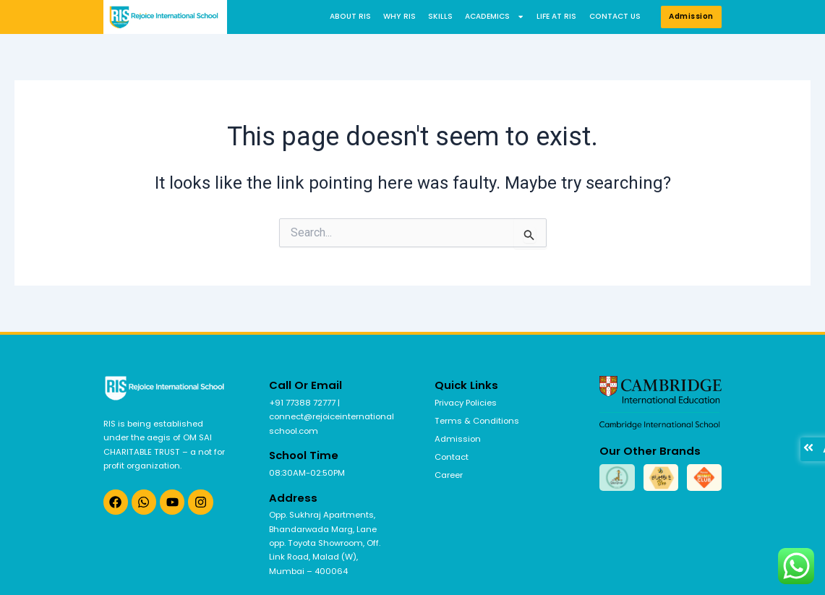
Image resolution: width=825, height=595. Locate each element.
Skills (440, 16)
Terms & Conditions (477, 421)
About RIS (350, 16)
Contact (452, 457)
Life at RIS (556, 16)
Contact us (615, 16)
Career (449, 475)
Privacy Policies (466, 402)
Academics (494, 16)
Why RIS (399, 16)
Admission (458, 439)
